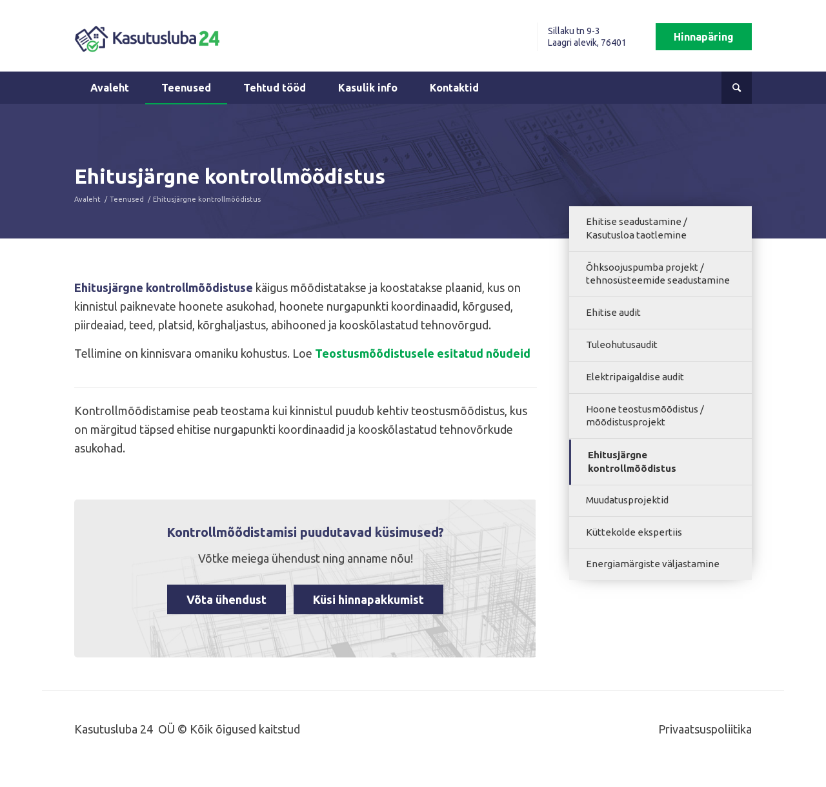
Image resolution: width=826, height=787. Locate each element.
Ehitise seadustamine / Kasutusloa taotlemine (636, 228)
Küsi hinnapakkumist (368, 599)
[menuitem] (567, 36)
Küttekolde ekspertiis (634, 532)
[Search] (736, 88)
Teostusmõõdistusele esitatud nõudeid (422, 353)
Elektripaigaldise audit (635, 376)
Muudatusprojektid (627, 499)
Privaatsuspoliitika (705, 729)
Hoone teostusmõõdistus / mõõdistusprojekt (645, 415)
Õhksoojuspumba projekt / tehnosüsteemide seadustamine (658, 274)
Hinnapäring (704, 37)
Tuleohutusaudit (622, 344)
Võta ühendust (226, 599)
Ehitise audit (613, 312)
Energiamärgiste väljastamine (653, 563)
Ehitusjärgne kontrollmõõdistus (632, 461)
